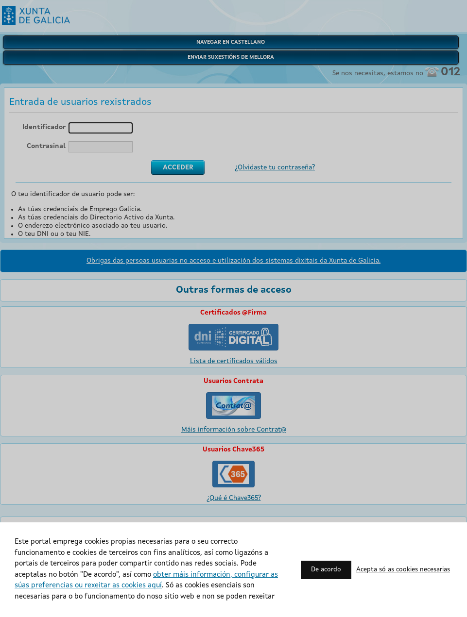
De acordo (326, 570)
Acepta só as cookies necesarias (403, 570)
